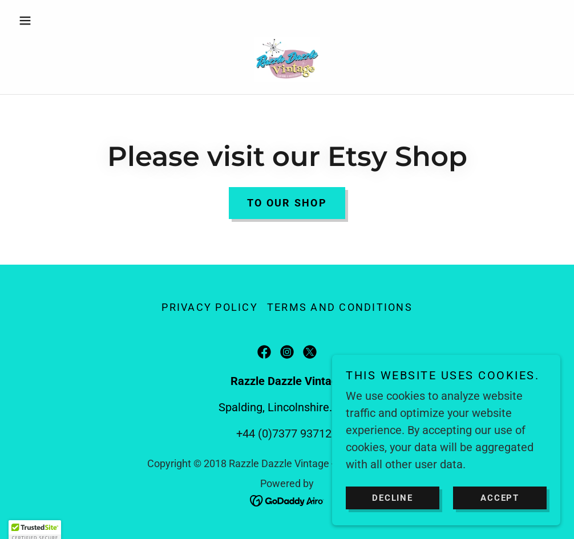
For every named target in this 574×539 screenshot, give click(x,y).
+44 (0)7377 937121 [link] (287, 433)
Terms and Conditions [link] (340, 307)
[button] (55, 20)
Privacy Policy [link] (209, 307)
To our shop (287, 203)
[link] (287, 59)
